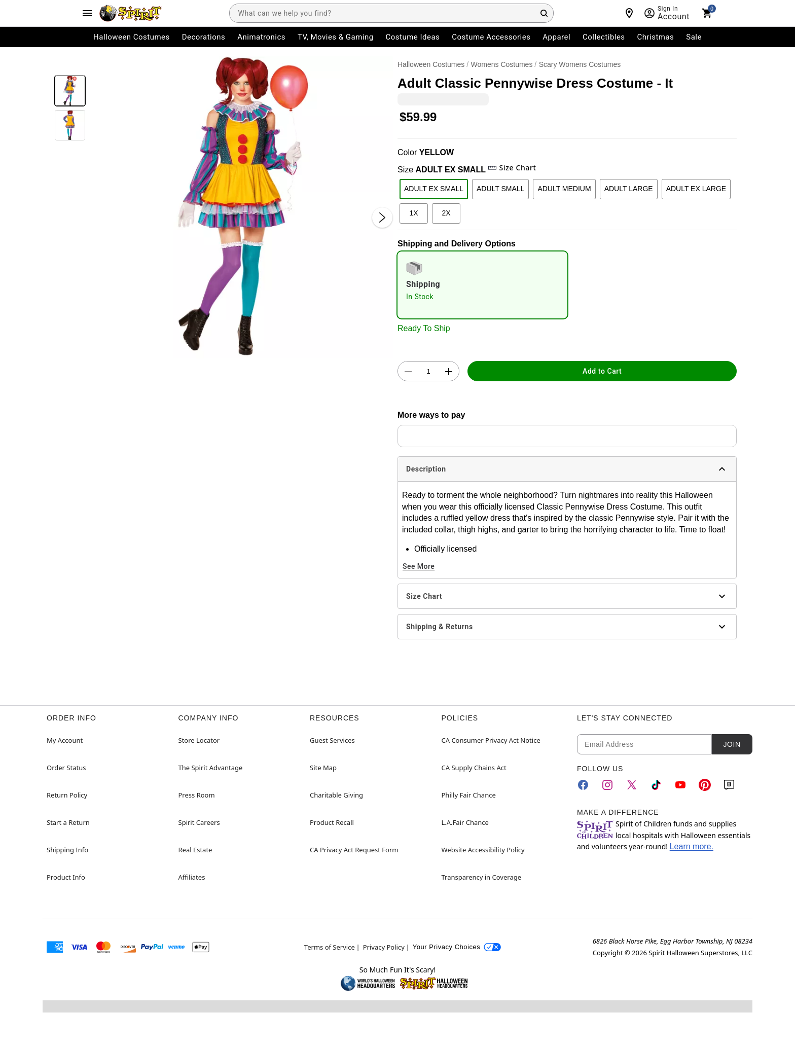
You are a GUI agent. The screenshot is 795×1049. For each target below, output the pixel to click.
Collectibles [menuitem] (604, 37)
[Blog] (729, 785)
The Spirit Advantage (210, 767)
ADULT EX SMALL (433, 189)
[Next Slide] (382, 217)
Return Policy (67, 795)
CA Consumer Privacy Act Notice (491, 740)
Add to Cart (602, 371)
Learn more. (691, 846)
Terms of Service (329, 947)
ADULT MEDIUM (564, 189)
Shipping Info (67, 849)
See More (419, 566)
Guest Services (332, 740)
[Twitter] (632, 785)
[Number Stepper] (428, 371)
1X (413, 213)
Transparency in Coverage (482, 877)
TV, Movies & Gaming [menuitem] (336, 37)
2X (446, 213)
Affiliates (191, 877)
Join (731, 744)
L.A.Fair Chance (465, 822)
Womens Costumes (502, 64)
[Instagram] (607, 785)
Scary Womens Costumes (580, 64)
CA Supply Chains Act (474, 767)
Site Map (323, 767)
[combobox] (391, 13)
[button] (241, 207)
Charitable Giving (336, 795)
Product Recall (332, 822)
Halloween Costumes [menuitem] (131, 37)
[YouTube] (680, 785)
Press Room (196, 795)
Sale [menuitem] (694, 37)
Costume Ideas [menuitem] (413, 37)
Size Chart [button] (512, 167)
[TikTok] (656, 785)
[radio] (482, 284)
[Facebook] (583, 785)
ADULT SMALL (500, 189)
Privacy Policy (384, 947)
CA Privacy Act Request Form (354, 849)
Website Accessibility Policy (483, 849)
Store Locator (199, 740)
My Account (65, 740)
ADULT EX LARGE (696, 189)
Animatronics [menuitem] (261, 37)
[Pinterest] (705, 785)
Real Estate (195, 849)
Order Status (66, 767)
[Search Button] (544, 13)
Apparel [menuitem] (556, 37)
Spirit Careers (199, 822)
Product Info (66, 877)
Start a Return (68, 822)
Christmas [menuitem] (655, 37)
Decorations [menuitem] (204, 37)
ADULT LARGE (628, 189)
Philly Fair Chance (469, 795)
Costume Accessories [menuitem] (491, 37)
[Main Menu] (87, 13)
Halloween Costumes (430, 64)
